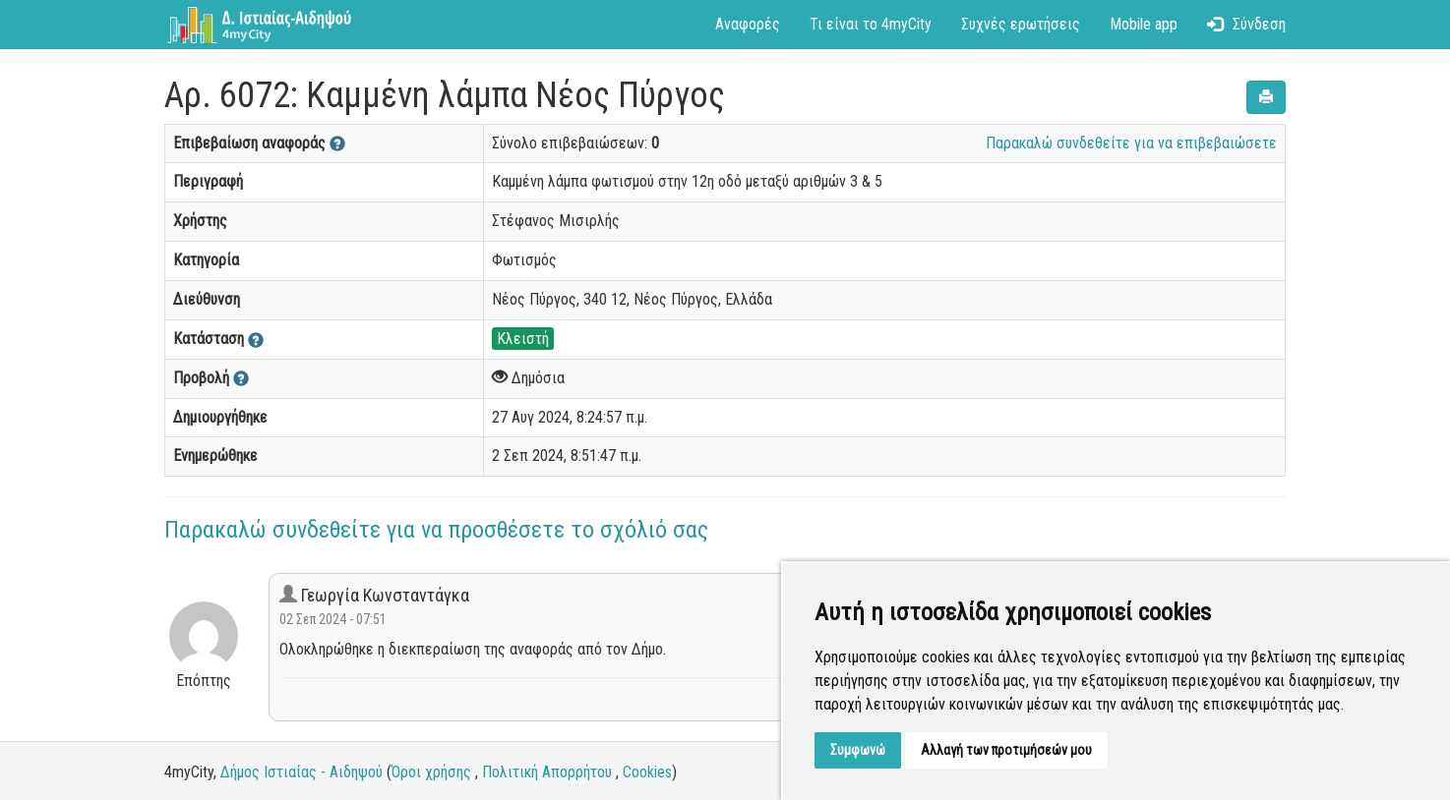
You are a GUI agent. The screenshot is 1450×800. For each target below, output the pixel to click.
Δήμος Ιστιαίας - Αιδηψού (301, 772)
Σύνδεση (1246, 24)
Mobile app (1144, 24)
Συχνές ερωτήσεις (1020, 24)
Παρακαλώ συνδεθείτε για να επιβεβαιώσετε (1131, 143)
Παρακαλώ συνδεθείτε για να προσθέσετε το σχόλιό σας (436, 529)
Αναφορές (747, 24)
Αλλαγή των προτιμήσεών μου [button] (1006, 750)
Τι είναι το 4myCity (871, 24)
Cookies (647, 772)
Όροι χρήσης (431, 772)
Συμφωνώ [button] (857, 750)
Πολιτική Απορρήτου (547, 772)
